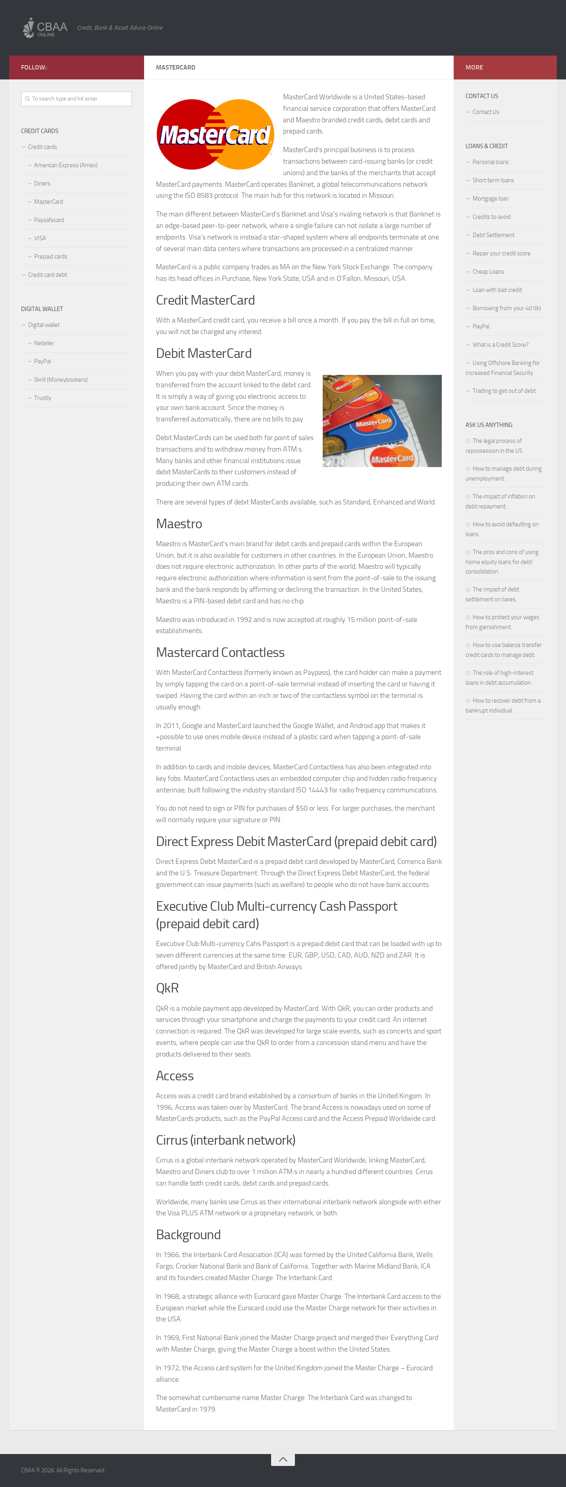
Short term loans (493, 180)
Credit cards (42, 147)
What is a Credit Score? (501, 344)
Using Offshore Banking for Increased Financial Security (503, 368)
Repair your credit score (502, 253)
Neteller (44, 343)
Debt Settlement (493, 235)
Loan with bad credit (497, 290)
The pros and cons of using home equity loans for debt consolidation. (502, 561)
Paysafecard (49, 220)
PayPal (42, 361)
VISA (40, 238)
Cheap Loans (488, 271)
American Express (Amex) (66, 165)
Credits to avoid (492, 216)
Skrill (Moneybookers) (61, 379)
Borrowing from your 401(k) (507, 308)
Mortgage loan (491, 198)
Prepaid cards (50, 256)
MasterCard (48, 201)
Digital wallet (44, 324)
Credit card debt (47, 274)
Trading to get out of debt (504, 390)
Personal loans (491, 162)
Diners (42, 183)
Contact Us (486, 112)
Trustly (42, 398)
